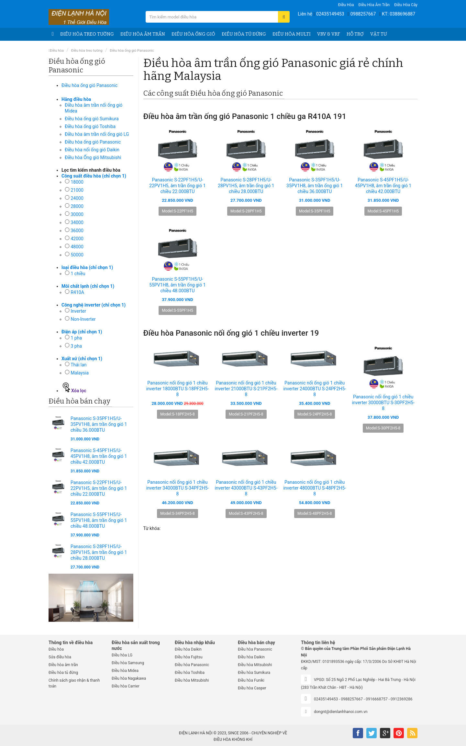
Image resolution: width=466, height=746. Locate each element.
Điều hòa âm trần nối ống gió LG (97, 134)
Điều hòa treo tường (87, 34)
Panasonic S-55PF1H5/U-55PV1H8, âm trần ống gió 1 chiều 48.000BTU (99, 520)
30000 (77, 214)
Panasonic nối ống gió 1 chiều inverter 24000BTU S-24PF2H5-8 (314, 388)
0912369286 (401, 699)
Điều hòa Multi (291, 34)
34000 (77, 222)
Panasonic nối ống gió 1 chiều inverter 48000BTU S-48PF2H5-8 (314, 488)
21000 (77, 190)
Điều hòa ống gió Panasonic (93, 142)
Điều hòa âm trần (374, 5)
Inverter (78, 311)
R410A (77, 292)
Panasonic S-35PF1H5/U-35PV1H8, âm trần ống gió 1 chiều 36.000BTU (99, 424)
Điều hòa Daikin (188, 649)
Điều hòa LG (122, 655)
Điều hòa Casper (252, 688)
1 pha (76, 338)
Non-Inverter (83, 319)
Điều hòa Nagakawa (129, 678)
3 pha (76, 346)
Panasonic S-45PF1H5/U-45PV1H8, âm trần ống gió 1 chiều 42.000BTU (99, 456)
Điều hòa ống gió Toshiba (90, 126)
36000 (77, 230)
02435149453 (330, 13)
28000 (77, 206)
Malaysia (80, 372)
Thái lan (78, 364)
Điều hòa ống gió (193, 34)
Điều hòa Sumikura (254, 672)
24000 (77, 198)
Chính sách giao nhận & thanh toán (74, 683)
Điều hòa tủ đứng (244, 34)
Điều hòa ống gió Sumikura (92, 118)
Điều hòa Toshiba (190, 672)
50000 (77, 254)
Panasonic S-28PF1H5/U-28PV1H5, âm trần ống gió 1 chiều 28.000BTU (99, 552)
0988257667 (363, 13)
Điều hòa (346, 5)
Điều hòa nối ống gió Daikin (92, 149)
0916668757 (376, 699)
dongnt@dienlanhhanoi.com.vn (341, 711)
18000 (77, 182)
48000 (77, 246)
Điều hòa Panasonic (192, 665)
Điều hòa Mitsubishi (192, 680)
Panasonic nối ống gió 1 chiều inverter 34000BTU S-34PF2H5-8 (177, 488)
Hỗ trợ (355, 34)
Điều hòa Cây (405, 5)
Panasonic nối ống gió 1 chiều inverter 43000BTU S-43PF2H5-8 (246, 488)
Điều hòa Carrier (125, 686)
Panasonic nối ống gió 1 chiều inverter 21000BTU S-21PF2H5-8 (246, 388)
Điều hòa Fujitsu (189, 657)
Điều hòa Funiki (251, 680)
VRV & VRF (328, 34)
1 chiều (78, 273)
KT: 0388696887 (398, 13)
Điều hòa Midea (125, 670)
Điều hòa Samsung (128, 663)
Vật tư (378, 34)
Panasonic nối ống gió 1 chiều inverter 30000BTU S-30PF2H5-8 (383, 402)
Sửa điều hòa (60, 657)
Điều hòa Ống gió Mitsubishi (93, 157)
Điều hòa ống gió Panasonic (132, 51)
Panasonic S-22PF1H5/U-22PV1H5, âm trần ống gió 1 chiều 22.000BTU (99, 488)
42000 (77, 238)
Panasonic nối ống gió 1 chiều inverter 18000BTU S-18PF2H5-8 (177, 388)
